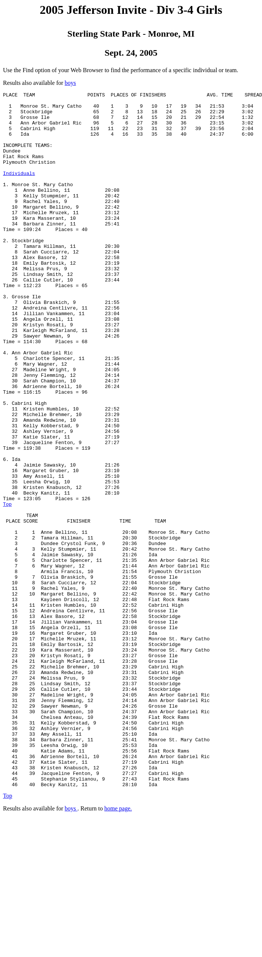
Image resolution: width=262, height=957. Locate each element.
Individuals (19, 190)
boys (70, 83)
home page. (118, 947)
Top (7, 587)
